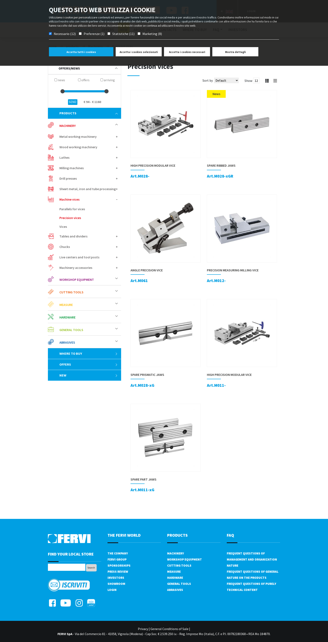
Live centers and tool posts (79, 257)
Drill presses (68, 178)
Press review (118, 572)
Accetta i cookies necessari (187, 52)
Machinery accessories (75, 268)
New (88, 375)
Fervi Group (117, 559)
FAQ (230, 535)
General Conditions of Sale (169, 629)
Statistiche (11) (123, 34)
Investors (116, 578)
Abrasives (67, 342)
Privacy (143, 629)
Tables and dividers (73, 236)
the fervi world (124, 535)
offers (88, 364)
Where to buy (88, 353)
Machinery (67, 126)
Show (248, 81)
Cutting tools (71, 292)
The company (118, 553)
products (88, 113)
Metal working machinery (78, 136)
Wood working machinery (78, 147)
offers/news (88, 68)
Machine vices (69, 199)
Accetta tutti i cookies (81, 52)
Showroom (116, 584)
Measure (66, 305)
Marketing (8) (152, 34)
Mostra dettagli (235, 52)
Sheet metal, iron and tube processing (87, 189)
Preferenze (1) (94, 34)
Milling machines (71, 168)
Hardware (67, 317)
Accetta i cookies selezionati (139, 52)
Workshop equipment (76, 279)
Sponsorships (119, 565)
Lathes (64, 157)
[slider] (62, 91)
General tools (71, 330)
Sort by (207, 80)
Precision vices (70, 218)
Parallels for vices (72, 209)
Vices (63, 226)
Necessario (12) (65, 34)
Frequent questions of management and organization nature (252, 559)
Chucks (64, 247)
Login (112, 590)
